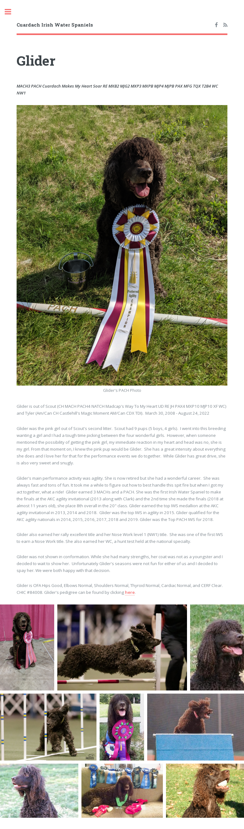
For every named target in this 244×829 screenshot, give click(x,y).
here (130, 592)
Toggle (11, 11)
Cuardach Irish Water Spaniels (55, 25)
